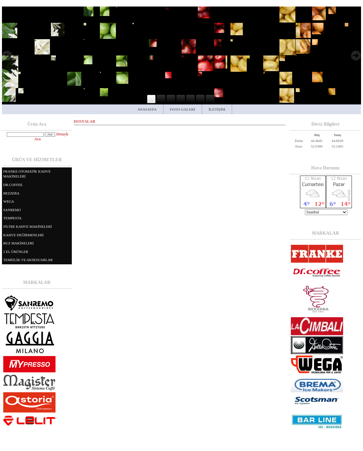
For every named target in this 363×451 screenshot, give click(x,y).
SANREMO (12, 210)
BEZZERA (11, 193)
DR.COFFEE (13, 185)
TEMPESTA (12, 218)
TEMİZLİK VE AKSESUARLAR (28, 260)
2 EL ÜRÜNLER (15, 252)
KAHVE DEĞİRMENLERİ (23, 235)
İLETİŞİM (217, 109)
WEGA (8, 201)
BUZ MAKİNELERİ (18, 243)
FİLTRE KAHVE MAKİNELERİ (27, 226)
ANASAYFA (147, 109)
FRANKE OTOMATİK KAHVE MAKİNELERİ (27, 174)
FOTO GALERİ (182, 109)
